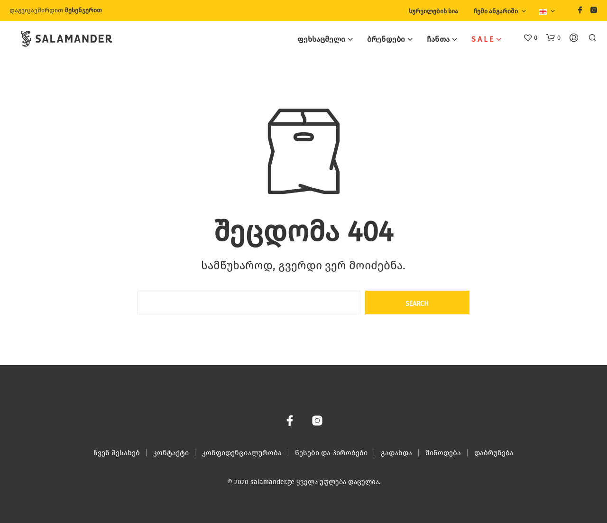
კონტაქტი (171, 453)
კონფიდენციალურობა (242, 453)
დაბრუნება (494, 453)
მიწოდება (443, 453)
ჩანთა (438, 39)
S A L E (482, 39)
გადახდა (396, 453)
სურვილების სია (433, 11)
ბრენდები (386, 39)
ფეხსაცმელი (321, 39)
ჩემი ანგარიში (496, 11)
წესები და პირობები (331, 453)
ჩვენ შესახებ (116, 453)
